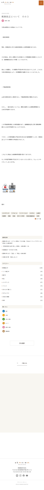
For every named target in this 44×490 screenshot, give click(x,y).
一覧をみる (24, 363)
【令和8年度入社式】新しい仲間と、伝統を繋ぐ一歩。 (16, 246)
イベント (4, 286)
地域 (3, 300)
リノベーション (23, 213)
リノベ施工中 (5, 271)
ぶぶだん (32, 213)
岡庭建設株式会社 (22, 464)
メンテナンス (5, 213)
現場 (9, 216)
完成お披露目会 (30, 216)
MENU (41, 3)
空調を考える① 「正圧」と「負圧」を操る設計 (14, 253)
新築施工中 (5, 268)
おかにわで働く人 (6, 289)
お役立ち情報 (5, 296)
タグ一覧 (38, 219)
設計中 (4, 275)
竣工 (3, 278)
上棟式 (38, 213)
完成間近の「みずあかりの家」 (10, 250)
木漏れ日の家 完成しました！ (10, 257)
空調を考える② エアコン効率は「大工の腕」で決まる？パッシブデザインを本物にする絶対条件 (22, 242)
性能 (14, 216)
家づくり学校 (20, 216)
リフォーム (14, 213)
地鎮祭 (4, 216)
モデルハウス (5, 293)
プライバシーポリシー (22, 482)
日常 (38, 216)
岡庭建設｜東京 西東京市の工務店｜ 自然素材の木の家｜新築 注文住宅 (8, 2)
